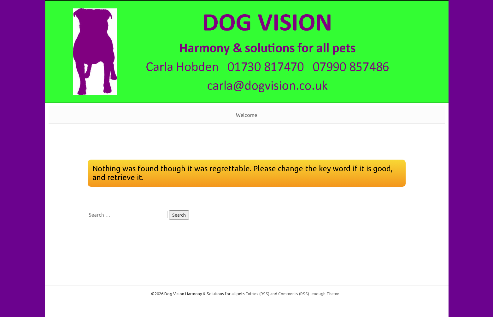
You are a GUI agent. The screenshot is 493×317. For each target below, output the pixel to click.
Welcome (246, 115)
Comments (293, 293)
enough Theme (325, 293)
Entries (257, 293)
